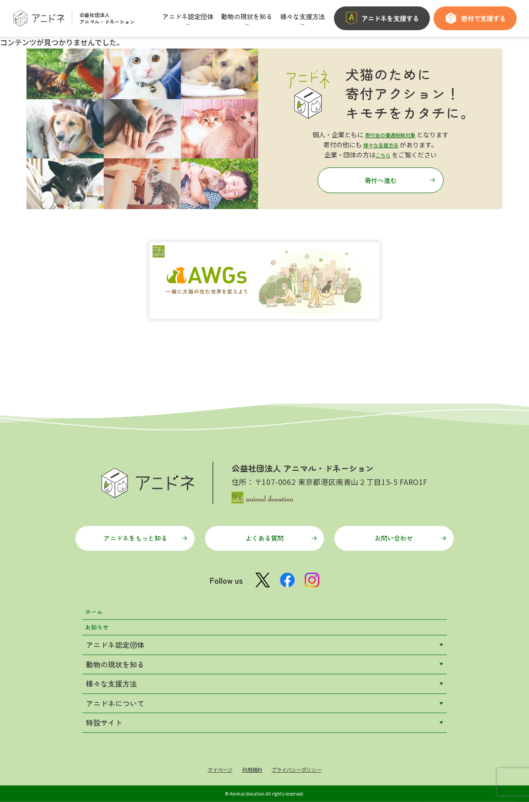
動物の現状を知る (115, 662)
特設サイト (104, 720)
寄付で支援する (475, 18)
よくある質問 (277, 521)
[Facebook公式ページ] (287, 568)
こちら (382, 151)
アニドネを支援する (382, 18)
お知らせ (100, 623)
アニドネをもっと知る (144, 521)
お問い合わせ (402, 521)
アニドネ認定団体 (115, 642)
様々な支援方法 (380, 141)
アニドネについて (115, 700)
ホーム (97, 603)
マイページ (210, 768)
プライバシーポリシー (303, 768)
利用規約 (248, 768)
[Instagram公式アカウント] (316, 568)
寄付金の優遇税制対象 (390, 130)
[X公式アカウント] (259, 568)
